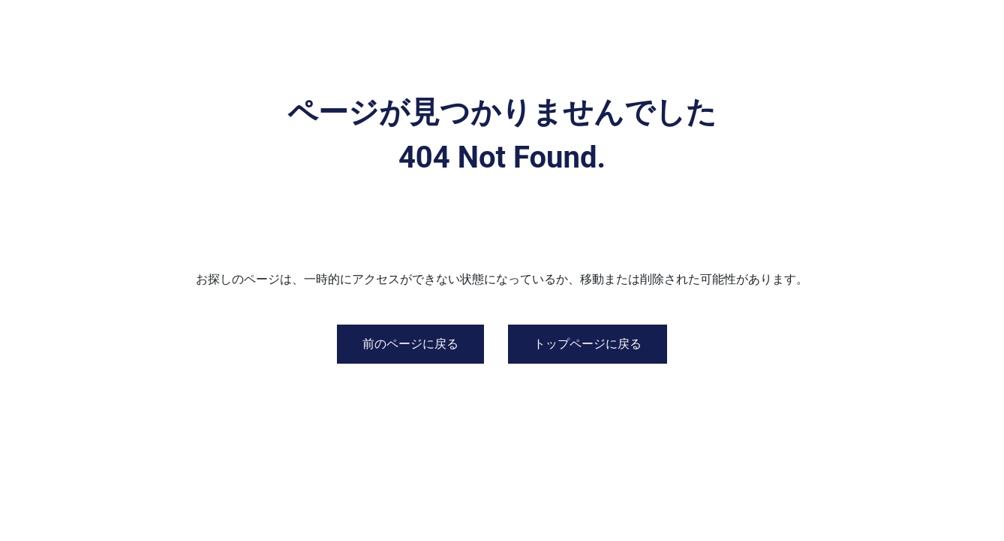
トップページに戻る (588, 344)
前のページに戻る (410, 344)
